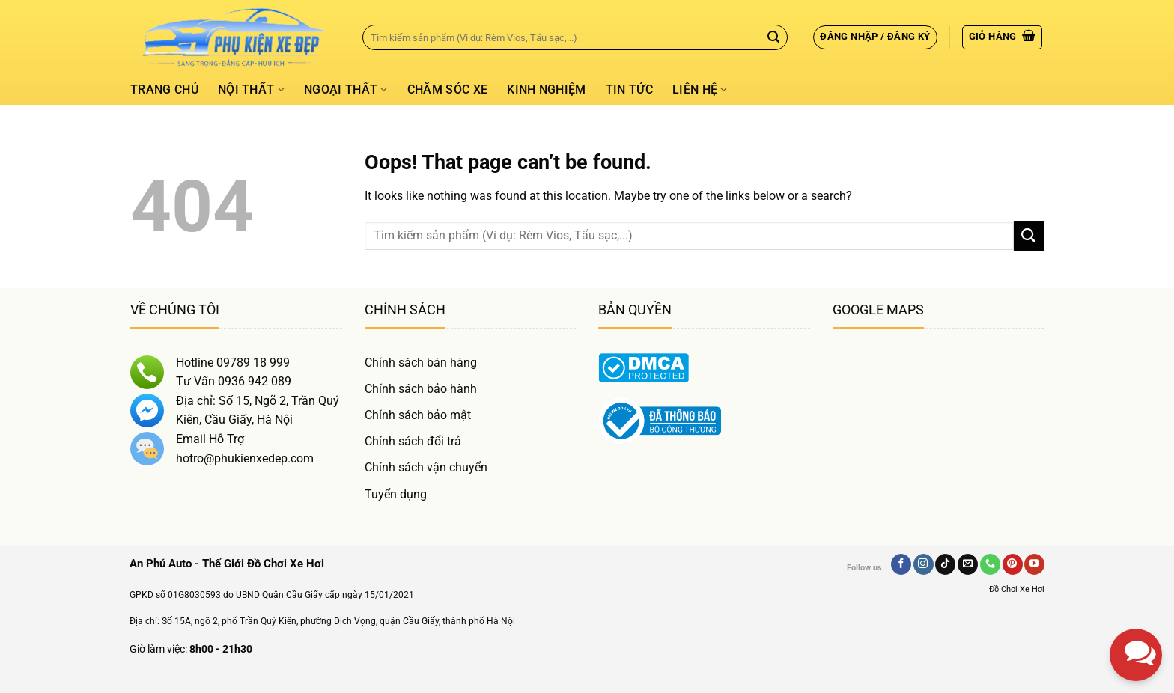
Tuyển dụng (396, 494)
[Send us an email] (968, 564)
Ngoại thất (346, 89)
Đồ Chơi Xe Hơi (1016, 589)
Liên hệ (700, 89)
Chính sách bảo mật (418, 415)
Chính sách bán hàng (421, 362)
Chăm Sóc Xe (447, 89)
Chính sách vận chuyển (426, 467)
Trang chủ (164, 89)
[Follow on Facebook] (901, 564)
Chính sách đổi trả (413, 441)
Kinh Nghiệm (546, 89)
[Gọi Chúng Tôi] (990, 564)
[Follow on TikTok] (945, 564)
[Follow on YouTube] (1034, 564)
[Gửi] (773, 37)
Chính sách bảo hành (421, 389)
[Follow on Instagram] (923, 564)
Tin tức (629, 89)
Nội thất (251, 89)
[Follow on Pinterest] (1013, 564)
